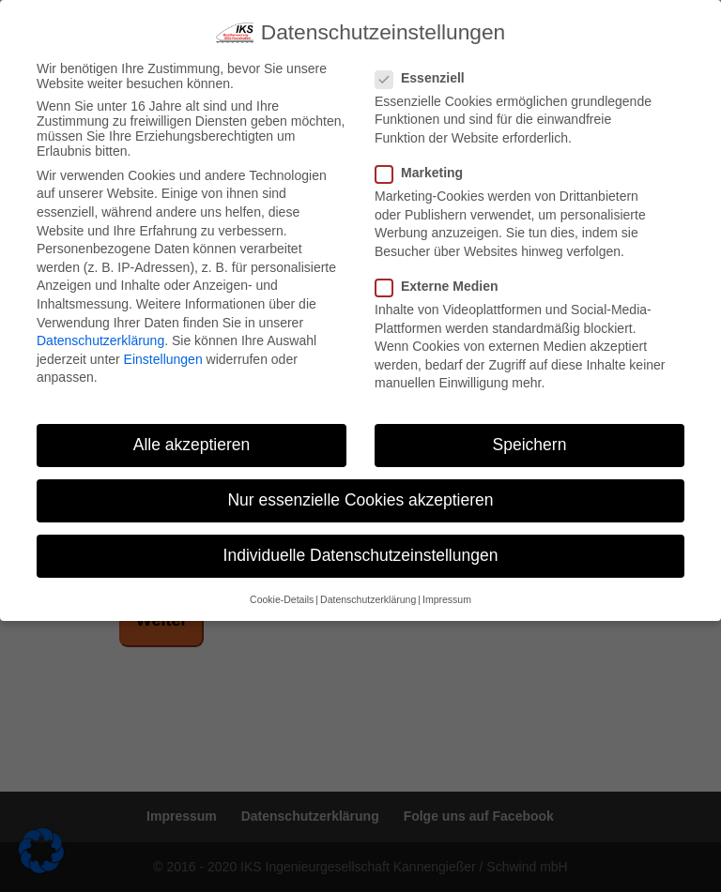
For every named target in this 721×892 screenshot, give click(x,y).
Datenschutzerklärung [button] (368, 599)
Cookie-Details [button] (282, 599)
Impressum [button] (446, 599)
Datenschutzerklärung (100, 340)
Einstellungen (163, 359)
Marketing (427, 172)
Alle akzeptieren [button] (192, 444)
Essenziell (428, 77)
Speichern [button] (530, 444)
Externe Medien (444, 286)
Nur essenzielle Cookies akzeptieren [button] (360, 500)
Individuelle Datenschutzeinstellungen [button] (361, 555)
